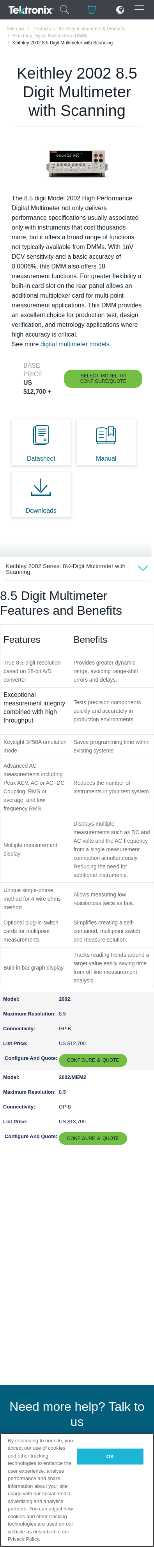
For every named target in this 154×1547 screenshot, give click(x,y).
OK (110, 1456)
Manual (106, 458)
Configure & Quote (93, 1060)
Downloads (41, 510)
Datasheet (41, 458)
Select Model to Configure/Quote (103, 378)
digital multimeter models (75, 344)
